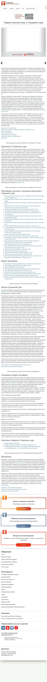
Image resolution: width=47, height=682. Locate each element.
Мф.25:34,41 (36, 309)
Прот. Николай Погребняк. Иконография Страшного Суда (16, 365)
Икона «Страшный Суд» (7, 133)
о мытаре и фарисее (27, 101)
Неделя (12, 8)
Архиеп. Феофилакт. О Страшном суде (14, 267)
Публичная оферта (6, 557)
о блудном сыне (37, 101)
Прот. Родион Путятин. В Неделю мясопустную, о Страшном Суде (21, 236)
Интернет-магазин (5, 577)
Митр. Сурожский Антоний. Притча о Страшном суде (18, 244)
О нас (2, 554)
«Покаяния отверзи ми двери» (9, 134)
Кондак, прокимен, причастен (12, 443)
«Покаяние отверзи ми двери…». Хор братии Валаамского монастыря (22, 446)
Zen (16, 628)
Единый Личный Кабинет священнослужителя (13, 607)
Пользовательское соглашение (9, 562)
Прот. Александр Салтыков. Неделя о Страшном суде (18, 270)
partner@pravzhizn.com (7, 655)
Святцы (3, 594)
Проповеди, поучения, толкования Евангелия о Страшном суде (17, 129)
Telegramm (12, 628)
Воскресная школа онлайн (8, 592)
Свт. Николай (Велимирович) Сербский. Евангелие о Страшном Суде (22, 226)
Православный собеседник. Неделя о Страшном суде (18, 252)
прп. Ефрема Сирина (16, 108)
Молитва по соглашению (7, 584)
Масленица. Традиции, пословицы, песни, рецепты (14, 489)
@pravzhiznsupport (11, 651)
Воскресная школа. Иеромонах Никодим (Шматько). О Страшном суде (23, 273)
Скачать (23, 526)
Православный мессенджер (8, 604)
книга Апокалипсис (6, 291)
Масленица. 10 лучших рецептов (9, 491)
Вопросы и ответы (5, 602)
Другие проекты (30, 8)
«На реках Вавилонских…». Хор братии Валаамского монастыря (21, 448)
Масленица (4, 138)
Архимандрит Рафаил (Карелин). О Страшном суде (18, 257)
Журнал (3, 589)
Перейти (23, 509)
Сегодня (5, 8)
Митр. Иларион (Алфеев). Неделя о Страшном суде (18, 265)
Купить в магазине (17, 54)
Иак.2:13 (15, 90)
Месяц (17, 8)
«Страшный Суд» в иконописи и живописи (11, 366)
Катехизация (4, 597)
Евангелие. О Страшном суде (8, 128)
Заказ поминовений (6, 587)
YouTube (7, 628)
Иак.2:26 (28, 89)
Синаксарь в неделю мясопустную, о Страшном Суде (18, 254)
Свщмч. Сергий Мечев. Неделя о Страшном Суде (17, 234)
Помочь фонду (5, 566)
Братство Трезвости (6, 582)
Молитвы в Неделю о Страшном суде (11, 136)
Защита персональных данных (9, 559)
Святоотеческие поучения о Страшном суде (16, 251)
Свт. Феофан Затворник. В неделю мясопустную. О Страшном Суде (22, 211)
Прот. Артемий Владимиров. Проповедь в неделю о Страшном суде (22, 268)
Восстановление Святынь (7, 579)
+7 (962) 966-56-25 (11, 653)
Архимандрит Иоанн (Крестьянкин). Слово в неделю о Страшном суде (23, 263)
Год (23, 8)
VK (3, 628)
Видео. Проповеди (6, 131)
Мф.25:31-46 (26, 70)
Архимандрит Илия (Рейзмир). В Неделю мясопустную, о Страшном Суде (23, 256)
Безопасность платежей (7, 564)
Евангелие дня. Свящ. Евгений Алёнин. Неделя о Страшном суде (21, 275)
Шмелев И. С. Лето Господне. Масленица (11, 487)
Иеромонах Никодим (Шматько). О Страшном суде (18, 249)
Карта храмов (4, 599)
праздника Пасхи (21, 462)
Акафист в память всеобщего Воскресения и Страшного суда (20, 445)
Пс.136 (16, 106)
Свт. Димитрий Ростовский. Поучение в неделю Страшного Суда (21, 209)
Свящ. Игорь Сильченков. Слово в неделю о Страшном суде (20, 272)
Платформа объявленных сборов (9, 574)
